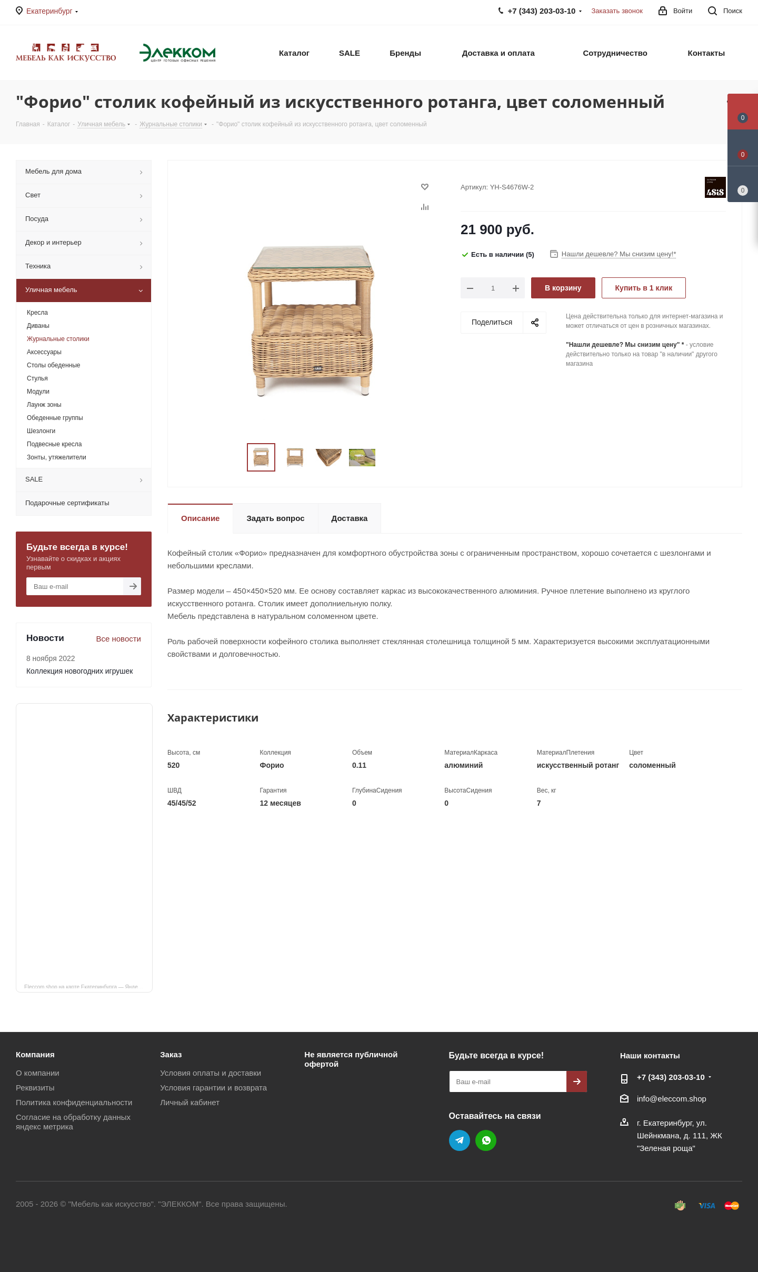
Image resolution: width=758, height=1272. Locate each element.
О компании (37, 1072)
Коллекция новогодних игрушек (79, 671)
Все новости (118, 638)
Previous (234, 457)
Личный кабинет (190, 1102)
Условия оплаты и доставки (210, 1072)
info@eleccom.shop (671, 1098)
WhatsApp (485, 1140)
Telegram (459, 1140)
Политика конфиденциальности (74, 1102)
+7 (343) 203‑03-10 (671, 1077)
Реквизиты (35, 1087)
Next (388, 457)
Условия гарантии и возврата (213, 1087)
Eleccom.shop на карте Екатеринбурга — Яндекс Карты (88, 986)
